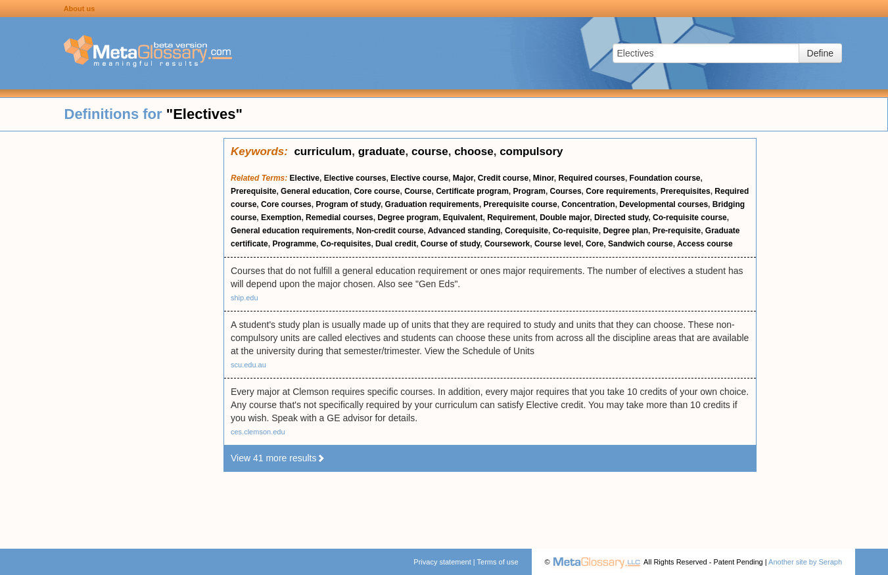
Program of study (347, 204)
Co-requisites (346, 243)
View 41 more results (278, 458)
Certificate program (472, 191)
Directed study (621, 217)
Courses (566, 191)
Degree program (407, 217)
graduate (382, 151)
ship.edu (244, 298)
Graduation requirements (432, 204)
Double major (565, 217)
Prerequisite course (520, 204)
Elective (304, 178)
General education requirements (291, 230)
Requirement (511, 217)
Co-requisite (576, 230)
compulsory (531, 151)
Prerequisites (686, 191)
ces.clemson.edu (258, 432)
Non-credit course (390, 230)
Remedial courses (339, 217)
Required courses (592, 178)
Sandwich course (640, 243)
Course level (557, 243)
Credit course (503, 178)
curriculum (323, 151)
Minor (543, 178)
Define (820, 53)
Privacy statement (442, 562)
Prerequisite (253, 191)
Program (529, 191)
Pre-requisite (677, 230)
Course (417, 191)
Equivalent (463, 217)
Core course (377, 191)
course (429, 151)
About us (79, 8)
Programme (294, 243)
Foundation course (665, 178)
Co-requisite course (690, 217)
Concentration (588, 204)
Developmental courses (663, 204)
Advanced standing (464, 230)
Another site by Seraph (805, 562)
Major (463, 178)
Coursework (507, 243)
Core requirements (621, 191)
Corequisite (526, 230)
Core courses (286, 204)
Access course (705, 243)
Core (594, 243)
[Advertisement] (111, 335)
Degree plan (625, 230)
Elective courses (355, 178)
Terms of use (498, 562)
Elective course (419, 178)
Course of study (450, 243)
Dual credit (395, 243)
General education (315, 191)
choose (474, 151)
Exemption (281, 217)
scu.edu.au (248, 365)
